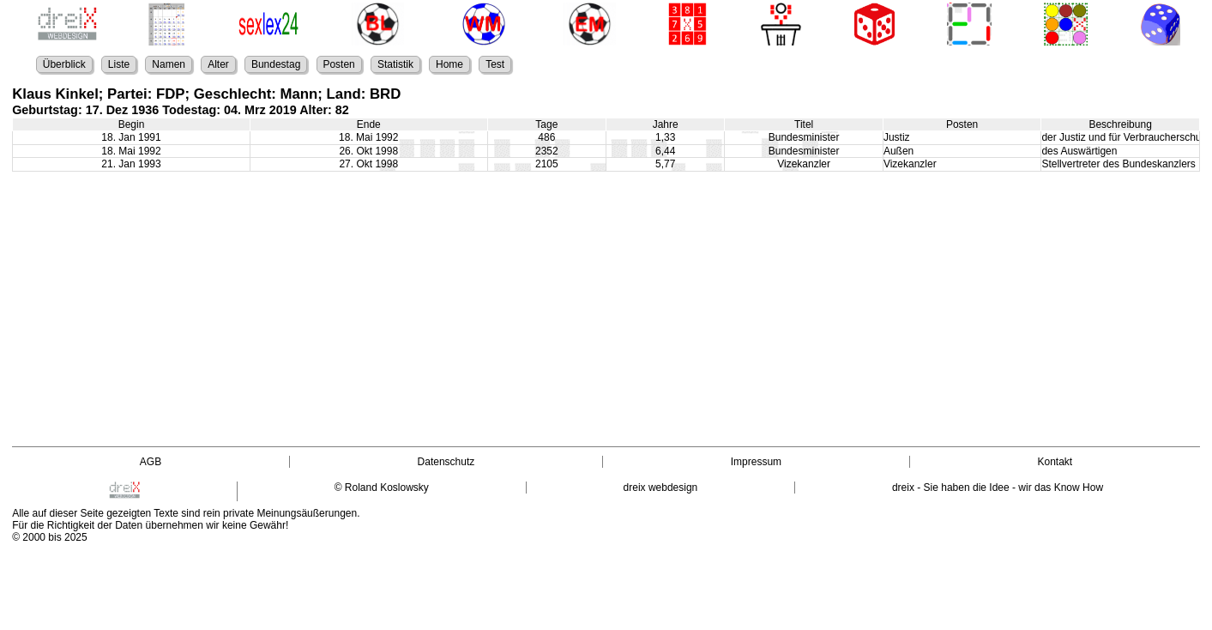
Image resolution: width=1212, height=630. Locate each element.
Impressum (756, 462)
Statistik (395, 64)
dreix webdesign (661, 488)
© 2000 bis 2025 (49, 537)
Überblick (64, 64)
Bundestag (275, 64)
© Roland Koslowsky (382, 488)
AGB (150, 462)
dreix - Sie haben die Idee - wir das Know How (997, 488)
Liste (119, 64)
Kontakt (1054, 462)
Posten (338, 64)
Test (494, 64)
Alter (218, 64)
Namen (168, 64)
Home (449, 64)
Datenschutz (446, 462)
